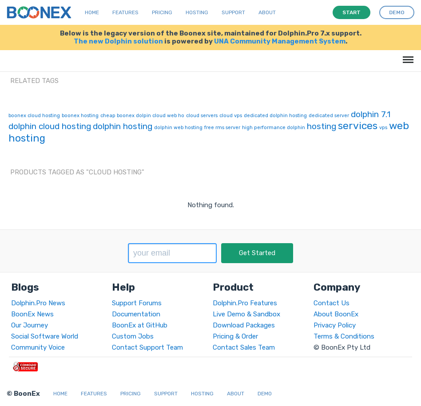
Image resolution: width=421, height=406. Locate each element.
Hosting (197, 12)
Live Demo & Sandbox (246, 314)
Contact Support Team (147, 347)
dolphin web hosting (178, 127)
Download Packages (244, 325)
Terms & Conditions (344, 336)
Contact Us (332, 303)
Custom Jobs (133, 336)
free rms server (222, 127)
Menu (406, 55)
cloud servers (202, 115)
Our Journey (29, 325)
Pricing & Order (235, 336)
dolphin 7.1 (370, 114)
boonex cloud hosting (34, 115)
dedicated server (329, 115)
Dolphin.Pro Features (245, 303)
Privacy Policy (335, 325)
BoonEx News (32, 314)
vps (383, 127)
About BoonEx (336, 314)
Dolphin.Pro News (38, 303)
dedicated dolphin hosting (275, 115)
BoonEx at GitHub (139, 325)
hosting (321, 126)
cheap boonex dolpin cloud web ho (142, 115)
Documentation (136, 314)
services (357, 125)
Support (233, 12)
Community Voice (38, 347)
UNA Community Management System (280, 41)
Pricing (162, 12)
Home (92, 12)
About (267, 12)
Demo (265, 393)
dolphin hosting (122, 126)
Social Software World (44, 336)
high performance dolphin (273, 127)
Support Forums (137, 303)
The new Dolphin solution (118, 41)
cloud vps (230, 115)
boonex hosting (80, 115)
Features (125, 12)
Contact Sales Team (244, 347)
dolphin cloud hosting (49, 126)
